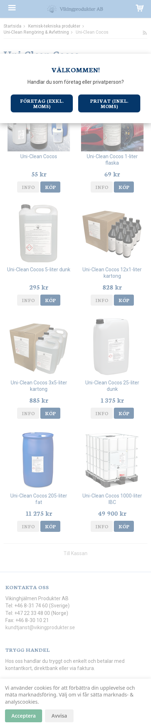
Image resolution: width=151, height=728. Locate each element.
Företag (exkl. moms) (42, 103)
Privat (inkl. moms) (109, 103)
